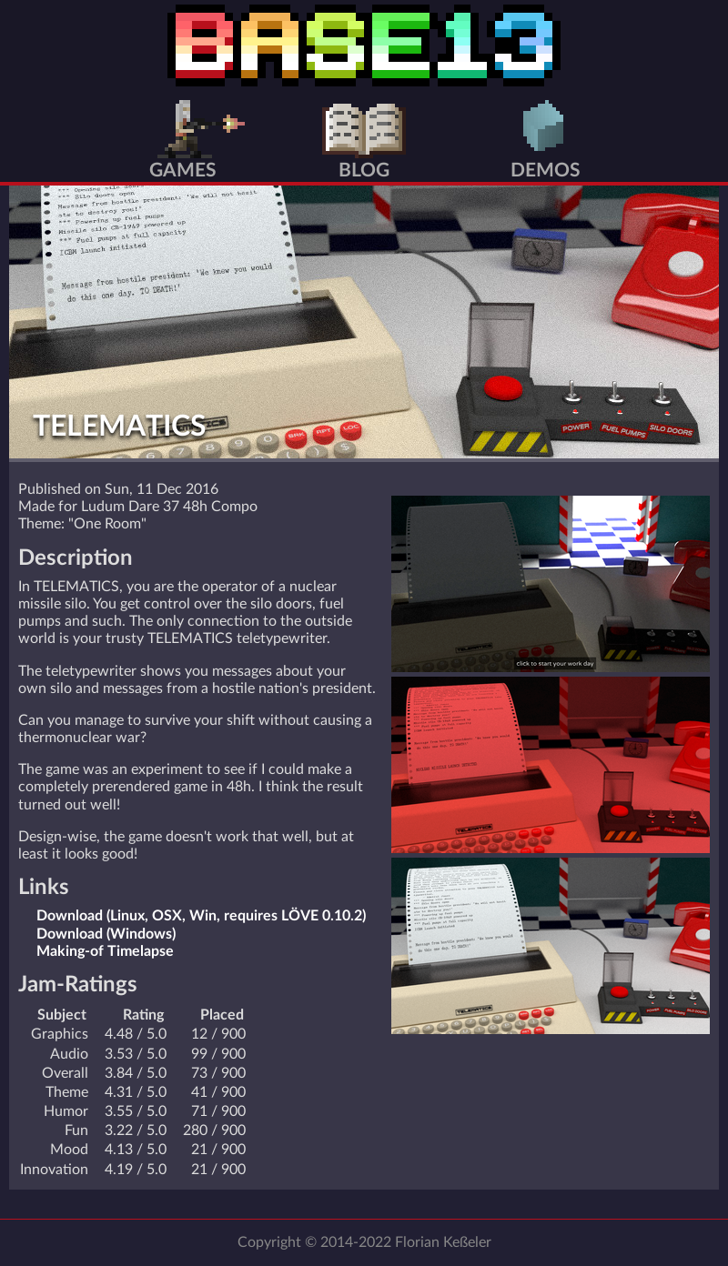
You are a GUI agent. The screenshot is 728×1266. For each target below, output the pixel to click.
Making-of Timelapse (105, 951)
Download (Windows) (106, 934)
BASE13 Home (364, 45)
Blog (364, 170)
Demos (546, 170)
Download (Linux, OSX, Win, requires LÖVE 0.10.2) (201, 916)
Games (183, 170)
